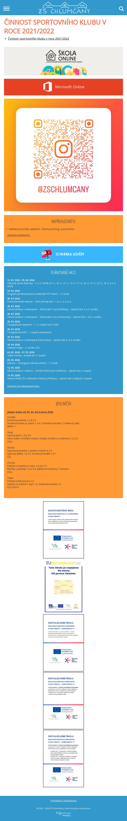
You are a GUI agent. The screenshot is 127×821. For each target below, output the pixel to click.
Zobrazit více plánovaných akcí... (23, 386)
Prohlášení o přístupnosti (63, 800)
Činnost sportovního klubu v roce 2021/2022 (38, 39)
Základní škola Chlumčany (64, 3)
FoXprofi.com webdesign (57, 810)
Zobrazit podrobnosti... (19, 235)
